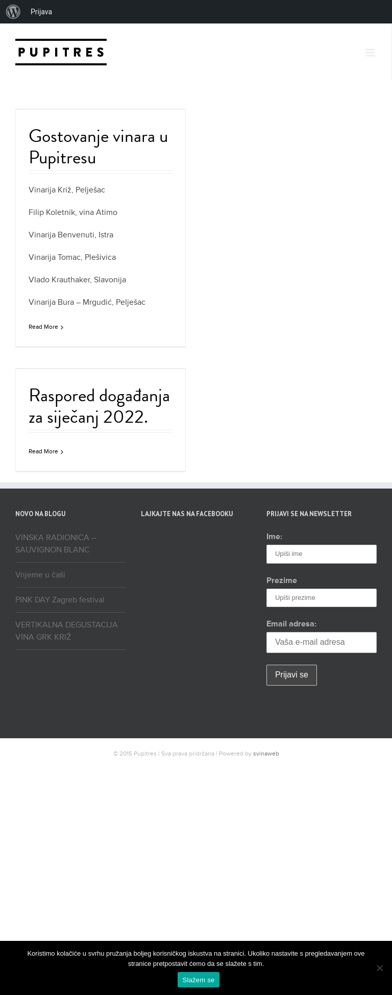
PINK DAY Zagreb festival (60, 600)
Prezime (281, 580)
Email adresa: (291, 624)
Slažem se (199, 980)
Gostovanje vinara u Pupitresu (98, 146)
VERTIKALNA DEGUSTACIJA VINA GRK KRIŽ (66, 631)
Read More (43, 327)
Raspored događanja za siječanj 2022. (99, 405)
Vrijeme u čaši (40, 575)
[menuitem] (13, 11)
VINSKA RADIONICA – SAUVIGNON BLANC (55, 543)
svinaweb (266, 754)
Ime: (274, 536)
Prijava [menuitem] (41, 12)
